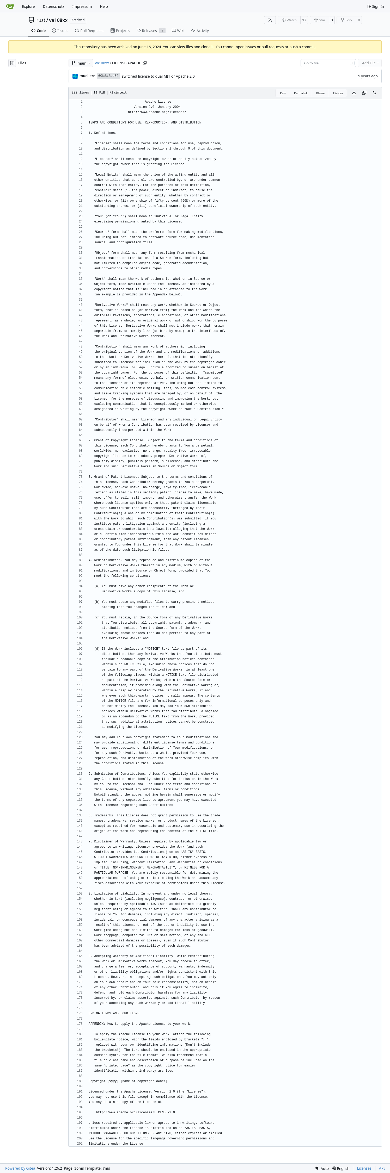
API (382, 1168)
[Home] (10, 6)
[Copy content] (364, 93)
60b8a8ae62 (108, 76)
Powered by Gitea (20, 1168)
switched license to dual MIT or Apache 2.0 (158, 76)
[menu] (322, 1168)
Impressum (82, 6)
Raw (283, 93)
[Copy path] (145, 63)
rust (40, 20)
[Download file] (354, 93)
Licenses (364, 1168)
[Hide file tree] (12, 63)
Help (104, 6)
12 (304, 19)
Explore (28, 6)
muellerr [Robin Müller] (87, 75)
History (338, 93)
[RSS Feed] (270, 20)
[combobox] (328, 63)
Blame (320, 93)
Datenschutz (53, 6)
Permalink (301, 93)
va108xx (58, 20)
